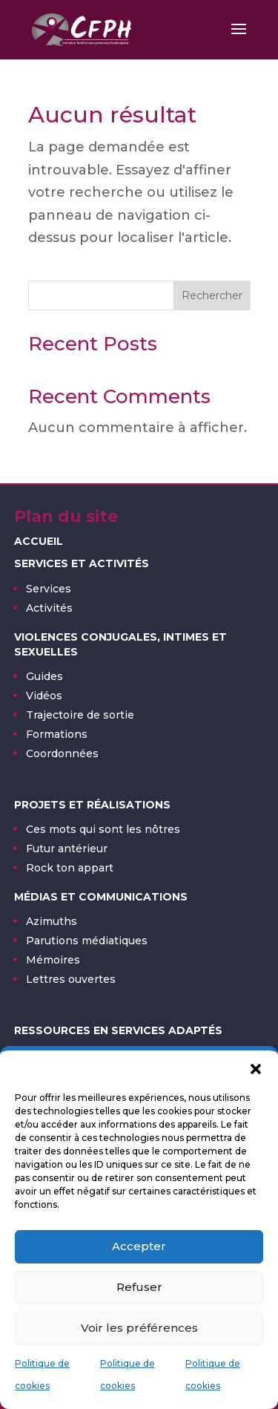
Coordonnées (62, 753)
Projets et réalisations (92, 804)
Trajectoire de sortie (80, 715)
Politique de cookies (42, 1375)
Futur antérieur (66, 848)
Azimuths (51, 921)
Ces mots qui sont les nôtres (103, 829)
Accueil (38, 541)
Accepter (139, 1246)
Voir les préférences (139, 1328)
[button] (255, 1069)
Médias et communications (101, 896)
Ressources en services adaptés (118, 1030)
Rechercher (212, 295)
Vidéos (44, 695)
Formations (56, 734)
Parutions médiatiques (87, 940)
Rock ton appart (69, 868)
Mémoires (53, 960)
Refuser (139, 1287)
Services (48, 588)
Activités (49, 608)
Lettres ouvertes (71, 979)
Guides (44, 676)
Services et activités (81, 563)
